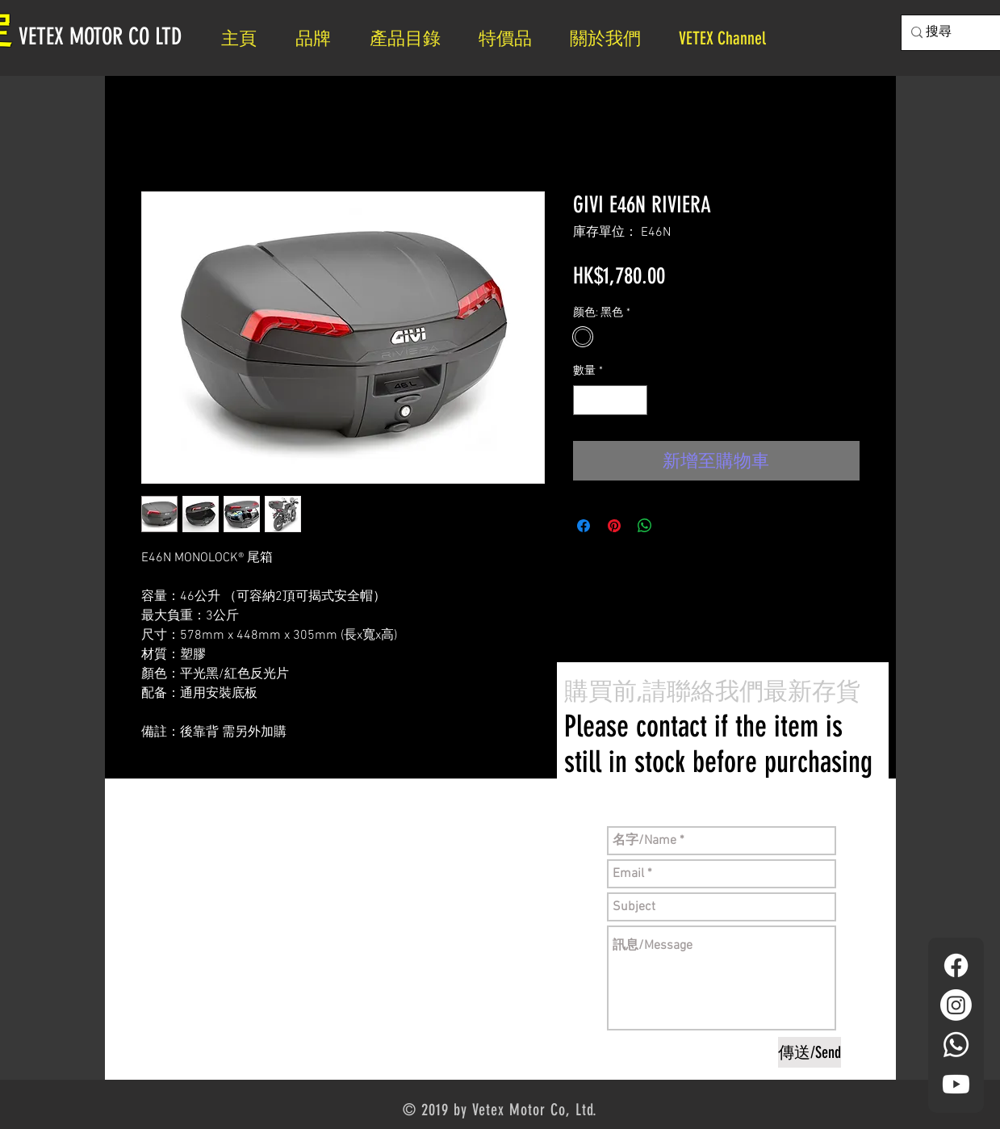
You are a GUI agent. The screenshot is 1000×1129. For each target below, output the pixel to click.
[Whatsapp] (956, 1044)
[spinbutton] (610, 400)
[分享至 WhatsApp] (645, 525)
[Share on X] (675, 525)
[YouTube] (956, 1084)
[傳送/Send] (809, 1052)
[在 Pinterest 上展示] (614, 525)
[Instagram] (956, 1005)
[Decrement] (585, 400)
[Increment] (635, 400)
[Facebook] (956, 965)
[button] (612, 38)
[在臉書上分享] (583, 525)
